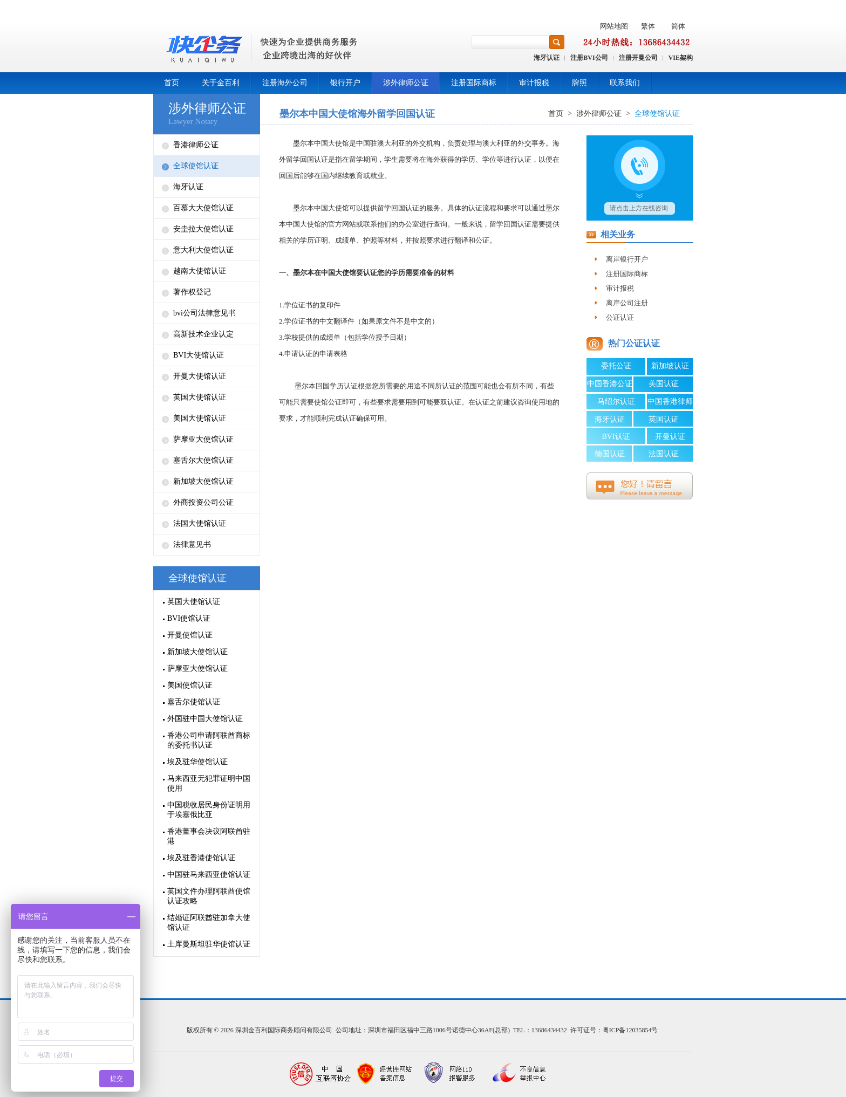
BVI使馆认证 (188, 618)
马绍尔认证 (616, 401)
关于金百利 (221, 83)
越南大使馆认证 (199, 271)
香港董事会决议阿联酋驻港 (208, 836)
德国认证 (610, 454)
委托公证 (616, 366)
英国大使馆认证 (199, 397)
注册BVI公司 (589, 57)
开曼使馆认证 (190, 635)
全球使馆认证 (196, 166)
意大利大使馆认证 (203, 250)
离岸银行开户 (627, 259)
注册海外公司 (285, 83)
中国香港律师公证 (670, 403)
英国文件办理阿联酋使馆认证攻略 (208, 896)
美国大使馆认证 (199, 418)
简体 (678, 26)
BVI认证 (616, 437)
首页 (171, 83)
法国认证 (664, 454)
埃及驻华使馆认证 (197, 762)
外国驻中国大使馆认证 (205, 719)
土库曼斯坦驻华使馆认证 (208, 944)
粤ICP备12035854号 (630, 1030)
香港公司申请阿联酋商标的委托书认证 (208, 740)
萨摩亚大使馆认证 (203, 439)
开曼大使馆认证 (199, 376)
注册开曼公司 (638, 57)
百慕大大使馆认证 (203, 208)
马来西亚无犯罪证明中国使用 (208, 783)
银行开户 (345, 83)
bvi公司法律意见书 (204, 313)
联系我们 (625, 83)
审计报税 (534, 83)
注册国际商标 (473, 83)
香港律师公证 (196, 145)
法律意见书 (192, 544)
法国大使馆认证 (199, 523)
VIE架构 (680, 57)
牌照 (579, 83)
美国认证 (664, 384)
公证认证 (620, 317)
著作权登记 (192, 292)
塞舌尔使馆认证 (193, 702)
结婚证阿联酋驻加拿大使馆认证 (208, 922)
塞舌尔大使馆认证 (203, 460)
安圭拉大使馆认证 (203, 229)
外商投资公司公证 (203, 502)
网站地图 (614, 26)
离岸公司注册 (627, 303)
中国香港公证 (609, 384)
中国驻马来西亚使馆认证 (208, 874)
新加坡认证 (670, 366)
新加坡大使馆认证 (203, 481)
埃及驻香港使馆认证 (201, 858)
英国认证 (664, 419)
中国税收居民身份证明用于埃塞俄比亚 (208, 810)
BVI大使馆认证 (198, 355)
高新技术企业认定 (203, 334)
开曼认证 (670, 437)
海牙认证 (547, 57)
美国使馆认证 (190, 685)
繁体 (648, 26)
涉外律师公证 (405, 83)
